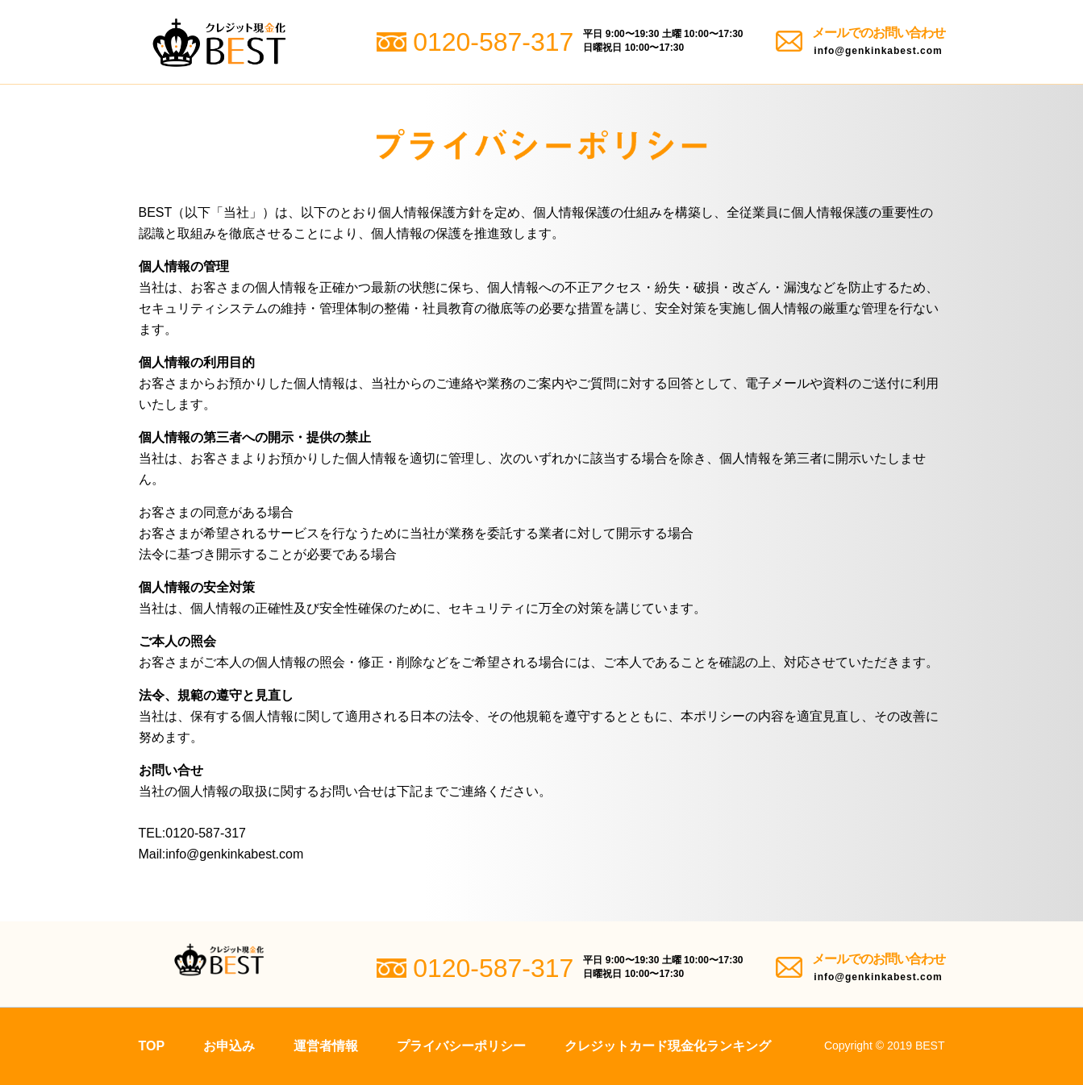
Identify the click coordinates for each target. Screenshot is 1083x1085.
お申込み (229, 1046)
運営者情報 (326, 1046)
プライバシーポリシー (461, 1046)
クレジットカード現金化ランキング (667, 1046)
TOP (152, 1046)
